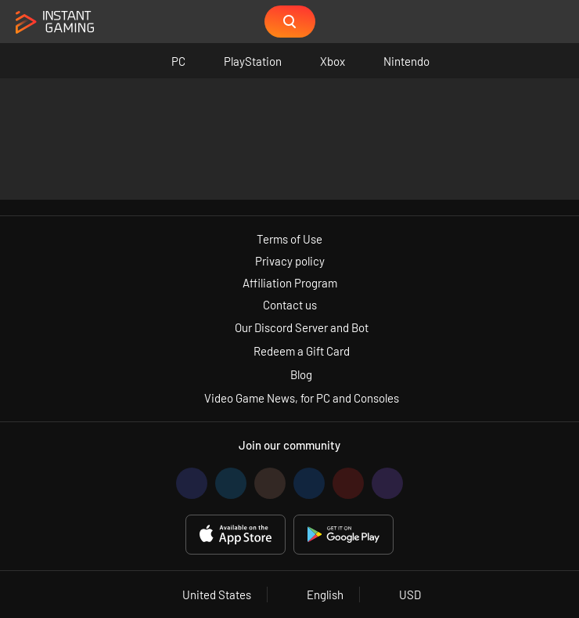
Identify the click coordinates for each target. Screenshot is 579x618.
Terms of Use (289, 239)
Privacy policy (290, 261)
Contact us (290, 305)
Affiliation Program (290, 283)
